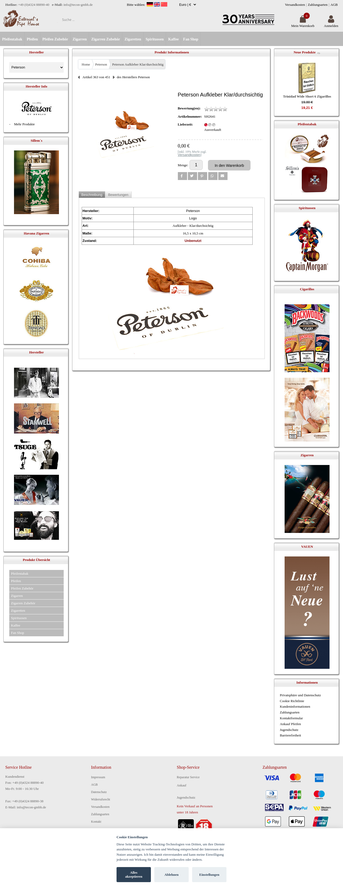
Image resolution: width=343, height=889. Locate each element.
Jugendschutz (289, 730)
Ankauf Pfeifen (290, 724)
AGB (334, 5)
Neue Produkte (305, 52)
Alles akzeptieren (133, 874)
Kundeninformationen (295, 706)
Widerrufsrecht (100, 799)
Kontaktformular (291, 718)
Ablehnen (171, 875)
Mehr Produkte (24, 124)
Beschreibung (92, 195)
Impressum (98, 777)
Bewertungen (118, 195)
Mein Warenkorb (302, 24)
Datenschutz (99, 792)
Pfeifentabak (12, 39)
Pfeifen (32, 39)
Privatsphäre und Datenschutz (300, 695)
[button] (182, 176)
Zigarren (80, 39)
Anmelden (331, 24)
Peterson (101, 64)
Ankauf (181, 785)
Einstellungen (209, 875)
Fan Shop (190, 39)
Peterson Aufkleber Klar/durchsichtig (138, 64)
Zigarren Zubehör (105, 39)
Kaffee (173, 39)
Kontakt (96, 821)
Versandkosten (295, 5)
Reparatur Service (188, 777)
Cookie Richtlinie (292, 701)
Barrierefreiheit (290, 735)
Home (86, 64)
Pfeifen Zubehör (55, 39)
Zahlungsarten (317, 5)
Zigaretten (132, 39)
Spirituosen (155, 39)
